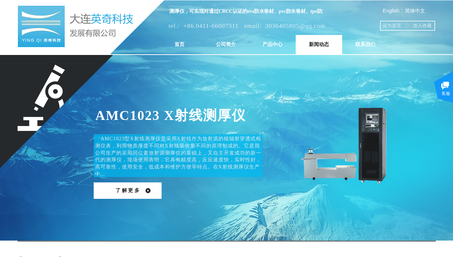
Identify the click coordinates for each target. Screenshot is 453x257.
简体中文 (415, 10)
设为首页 (392, 25)
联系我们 (365, 44)
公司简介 (226, 44)
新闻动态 (319, 44)
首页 (179, 44)
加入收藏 (422, 25)
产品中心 (272, 44)
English (391, 10)
